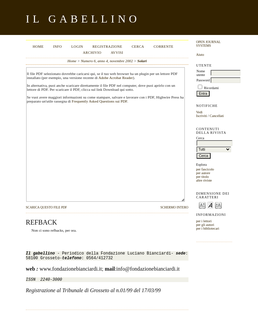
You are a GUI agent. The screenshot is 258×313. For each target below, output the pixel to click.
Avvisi (117, 52)
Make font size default (210, 205)
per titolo (202, 177)
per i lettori (204, 221)
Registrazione (107, 46)
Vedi (199, 112)
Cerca (138, 46)
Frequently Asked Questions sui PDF (99, 101)
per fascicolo (205, 169)
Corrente (163, 46)
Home (38, 46)
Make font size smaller (202, 205)
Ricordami (211, 88)
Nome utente (201, 73)
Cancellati (217, 116)
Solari (142, 61)
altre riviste (204, 180)
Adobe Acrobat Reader (115, 78)
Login (77, 46)
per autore (203, 173)
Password (203, 80)
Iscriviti (201, 116)
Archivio (92, 52)
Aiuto (200, 54)
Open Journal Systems (208, 43)
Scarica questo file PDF (46, 207)
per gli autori (205, 225)
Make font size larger (218, 205)
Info (57, 46)
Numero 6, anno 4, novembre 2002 (107, 61)
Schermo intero (174, 207)
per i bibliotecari (207, 228)
